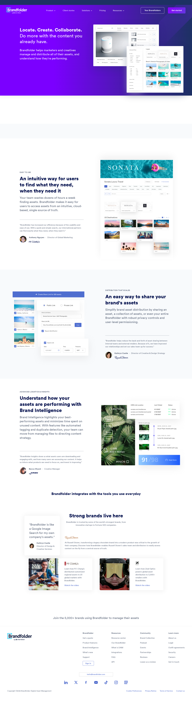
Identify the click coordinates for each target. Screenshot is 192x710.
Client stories (68, 10)
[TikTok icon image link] (106, 695)
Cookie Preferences (134, 703)
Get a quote (88, 650)
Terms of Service (166, 703)
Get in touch (173, 674)
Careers (171, 669)
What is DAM (117, 660)
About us (172, 650)
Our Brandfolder (118, 655)
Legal (170, 655)
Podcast (143, 655)
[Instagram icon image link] (116, 695)
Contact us (180, 703)
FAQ (113, 669)
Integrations (116, 664)
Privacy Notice (150, 703)
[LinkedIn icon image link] (66, 695)
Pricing (102, 10)
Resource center (118, 650)
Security (172, 664)
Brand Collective (147, 650)
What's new (88, 664)
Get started (177, 10)
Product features (90, 655)
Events (143, 660)
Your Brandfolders (152, 10)
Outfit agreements (176, 660)
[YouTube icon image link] (96, 695)
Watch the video (71, 597)
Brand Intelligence (91, 660)
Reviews (143, 669)
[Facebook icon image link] (86, 695)
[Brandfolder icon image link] (126, 695)
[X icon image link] (76, 695)
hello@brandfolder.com (96, 686)
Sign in (88, 675)
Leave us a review (148, 674)
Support (86, 669)
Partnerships (145, 664)
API (112, 674)
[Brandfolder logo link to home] (18, 10)
